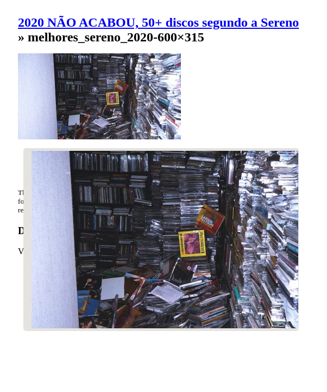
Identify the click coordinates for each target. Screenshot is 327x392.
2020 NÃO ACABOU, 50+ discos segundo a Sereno (158, 22)
